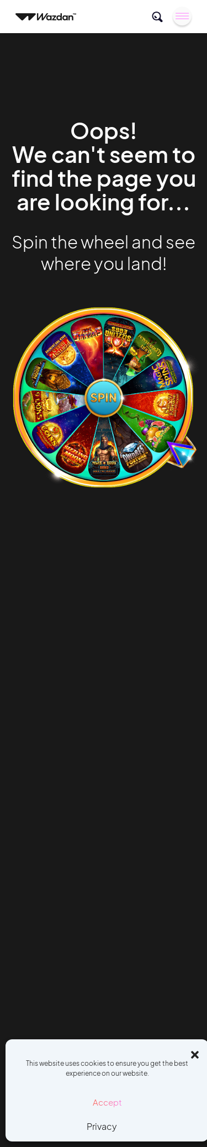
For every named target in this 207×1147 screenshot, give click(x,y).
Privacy (102, 1126)
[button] (194, 1053)
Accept (107, 1102)
